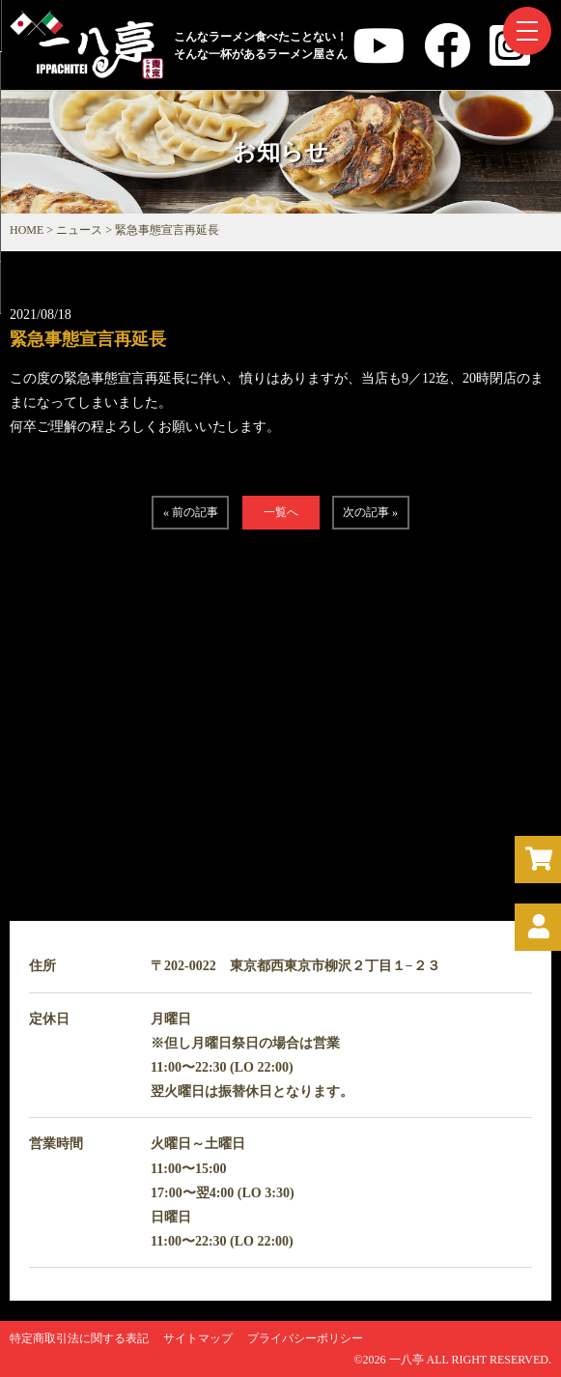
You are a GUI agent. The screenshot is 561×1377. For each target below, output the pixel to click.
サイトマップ (198, 1338)
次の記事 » (370, 512)
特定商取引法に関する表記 (79, 1338)
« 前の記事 (190, 512)
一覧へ (281, 512)
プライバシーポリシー (305, 1338)
